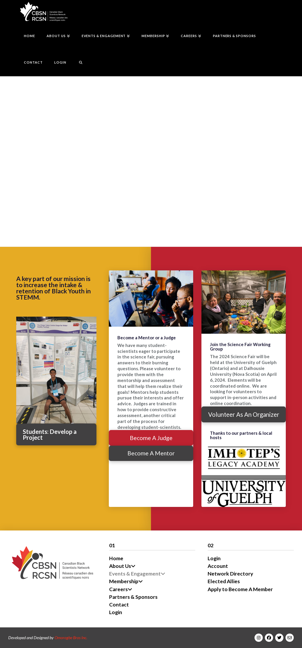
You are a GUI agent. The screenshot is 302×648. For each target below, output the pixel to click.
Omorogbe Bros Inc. (71, 637)
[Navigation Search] (77, 63)
